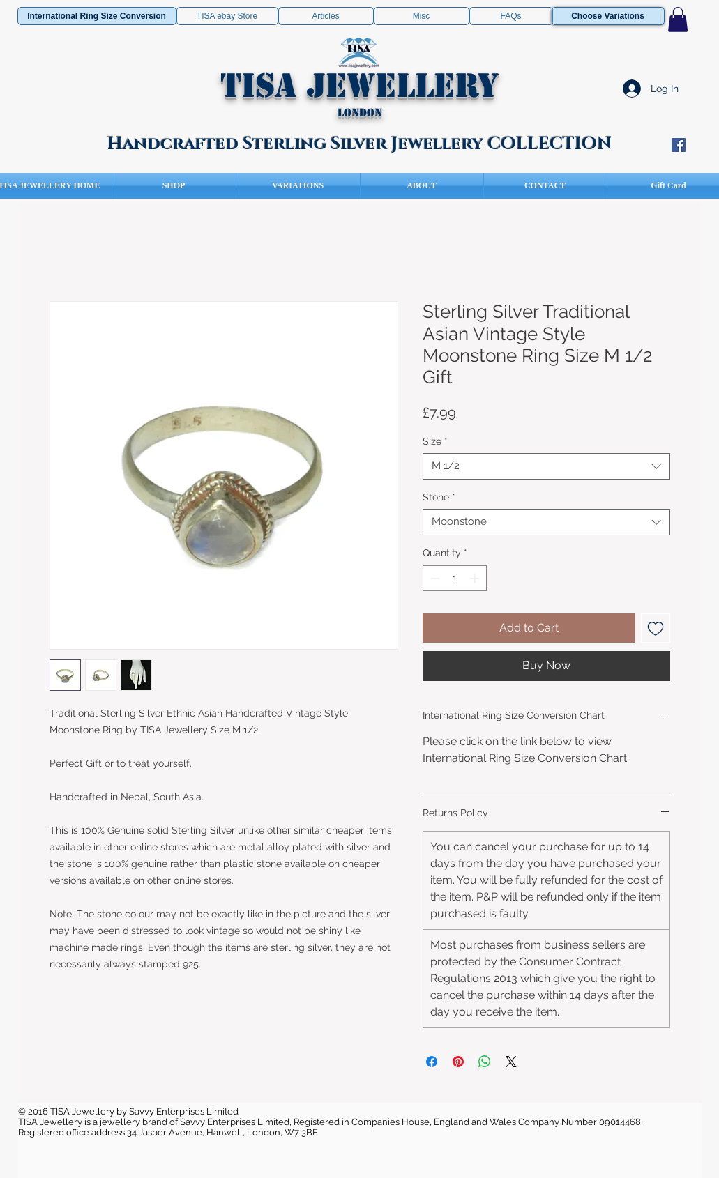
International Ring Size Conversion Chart (525, 758)
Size (435, 441)
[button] (677, 19)
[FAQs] (511, 16)
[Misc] (421, 16)
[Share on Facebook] (431, 1061)
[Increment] (476, 578)
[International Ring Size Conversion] (96, 16)
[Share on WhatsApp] (484, 1061)
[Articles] (326, 16)
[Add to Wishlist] (655, 628)
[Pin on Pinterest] (458, 1061)
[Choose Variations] (608, 16)
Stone (439, 497)
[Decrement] (433, 578)
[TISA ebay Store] (227, 16)
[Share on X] (511, 1061)
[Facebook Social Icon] (679, 145)
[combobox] (546, 466)
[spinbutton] (454, 578)
